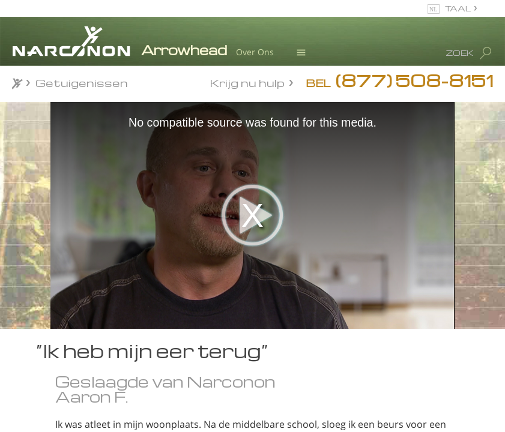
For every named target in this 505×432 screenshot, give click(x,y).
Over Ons (255, 52)
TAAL (458, 8)
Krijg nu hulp (247, 82)
